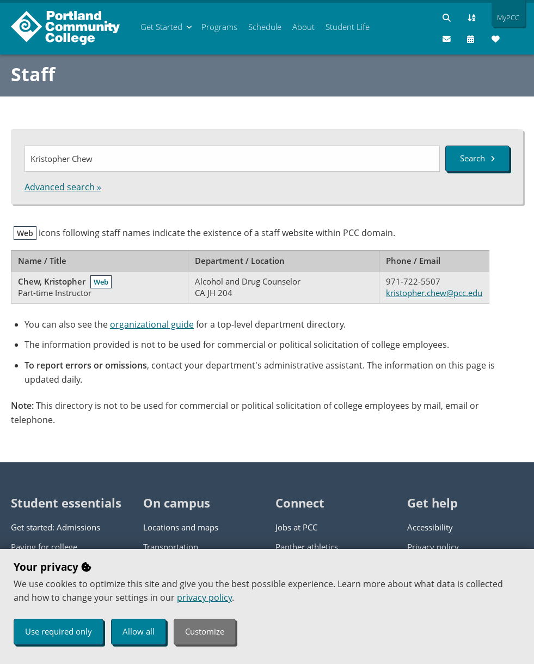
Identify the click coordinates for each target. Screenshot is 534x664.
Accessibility (430, 527)
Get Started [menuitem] (161, 26)
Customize (204, 631)
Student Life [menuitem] (348, 26)
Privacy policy (433, 546)
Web (101, 282)
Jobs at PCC (296, 527)
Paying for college (44, 546)
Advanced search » (62, 187)
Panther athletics (306, 546)
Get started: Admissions (55, 527)
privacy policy (204, 597)
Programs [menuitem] (219, 26)
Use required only (58, 631)
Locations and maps (180, 527)
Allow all (138, 631)
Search (477, 158)
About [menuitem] (303, 26)
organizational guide (152, 324)
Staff (33, 74)
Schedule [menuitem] (264, 26)
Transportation (170, 546)
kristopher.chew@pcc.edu (434, 292)
